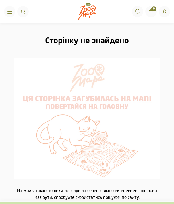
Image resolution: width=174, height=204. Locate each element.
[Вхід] (164, 11)
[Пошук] (23, 11)
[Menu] (9, 11)
